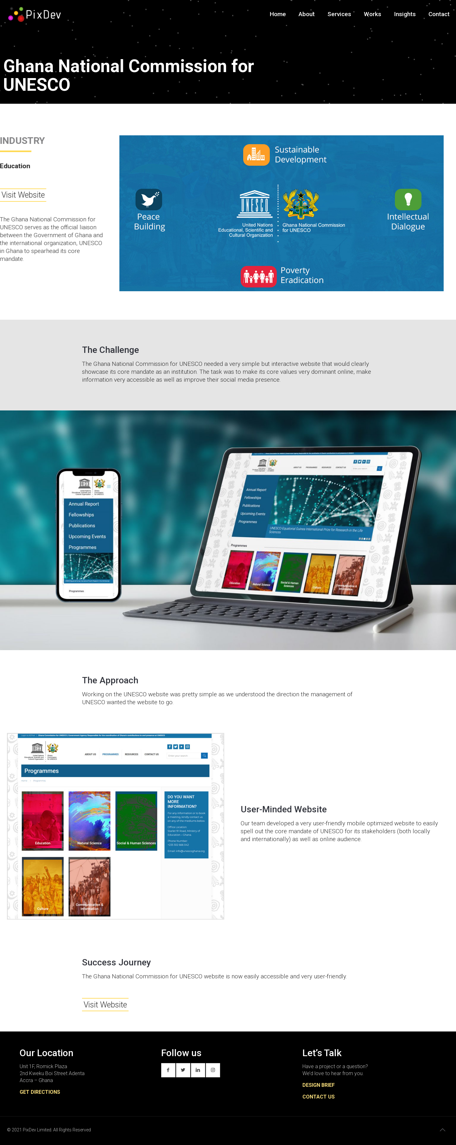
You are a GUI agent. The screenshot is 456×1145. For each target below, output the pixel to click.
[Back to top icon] (442, 1129)
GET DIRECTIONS (40, 1092)
